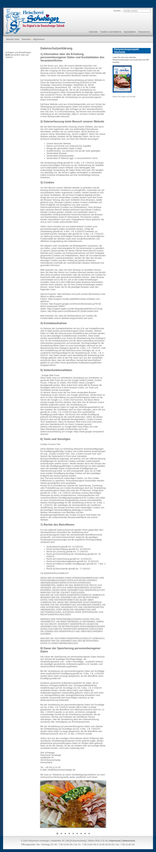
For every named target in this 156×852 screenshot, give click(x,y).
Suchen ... (118, 10)
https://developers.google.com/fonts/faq (59, 429)
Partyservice (144, 32)
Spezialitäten (130, 32)
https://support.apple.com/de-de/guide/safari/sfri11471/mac (75, 308)
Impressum (115, 840)
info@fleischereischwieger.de (54, 90)
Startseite (93, 32)
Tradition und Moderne (110, 32)
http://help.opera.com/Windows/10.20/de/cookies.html (73, 311)
